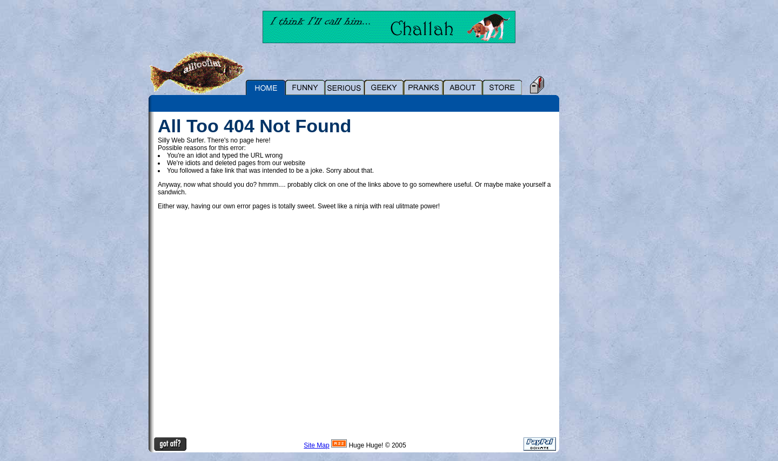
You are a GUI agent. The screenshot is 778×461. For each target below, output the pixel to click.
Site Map (316, 445)
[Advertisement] (597, 274)
